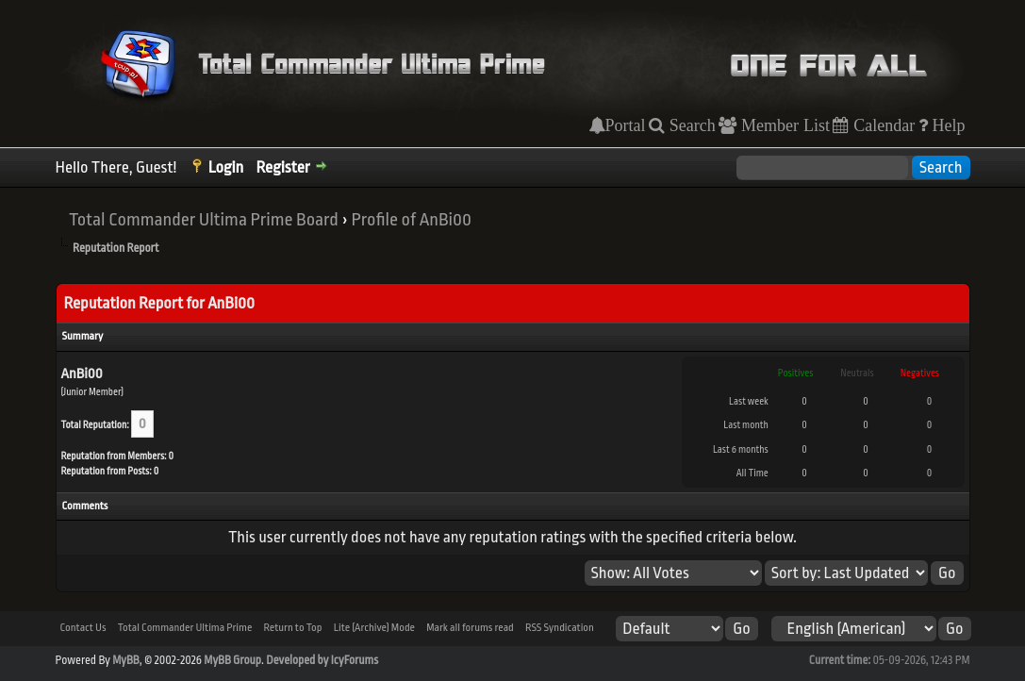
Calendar (882, 125)
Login (226, 167)
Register (283, 167)
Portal (625, 125)
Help (947, 125)
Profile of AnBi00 (411, 219)
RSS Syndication (559, 628)
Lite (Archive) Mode (374, 628)
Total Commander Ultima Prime (185, 628)
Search (690, 125)
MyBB (125, 660)
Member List (783, 125)
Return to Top (292, 628)
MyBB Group (232, 660)
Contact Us (83, 628)
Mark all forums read (470, 628)
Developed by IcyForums (322, 660)
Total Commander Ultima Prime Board (204, 219)
